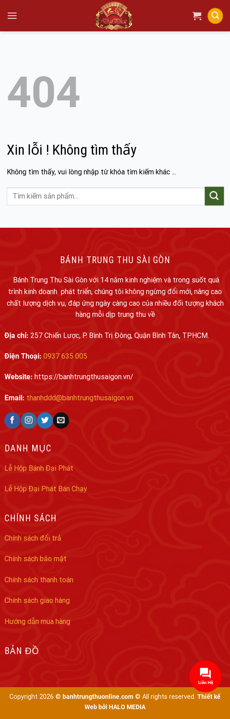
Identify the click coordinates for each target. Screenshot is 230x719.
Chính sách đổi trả (32, 538)
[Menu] (12, 15)
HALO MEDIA (127, 707)
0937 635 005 (65, 356)
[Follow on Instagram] (28, 420)
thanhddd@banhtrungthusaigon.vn (79, 398)
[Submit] (214, 196)
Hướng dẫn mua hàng (37, 621)
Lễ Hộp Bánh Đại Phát (38, 468)
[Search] (215, 16)
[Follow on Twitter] (45, 420)
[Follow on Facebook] (12, 420)
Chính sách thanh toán (38, 580)
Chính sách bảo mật (35, 558)
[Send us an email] (61, 420)
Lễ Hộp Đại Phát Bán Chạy (45, 489)
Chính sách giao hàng (37, 600)
